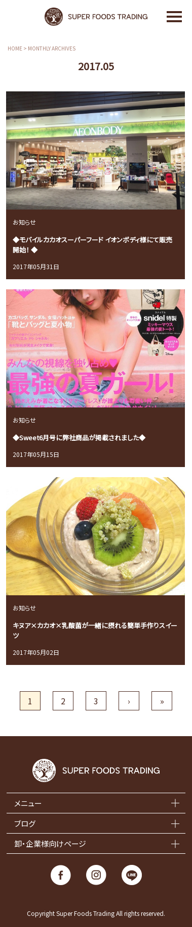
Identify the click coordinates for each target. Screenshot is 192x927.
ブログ (24, 823)
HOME (15, 48)
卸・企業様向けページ (50, 843)
